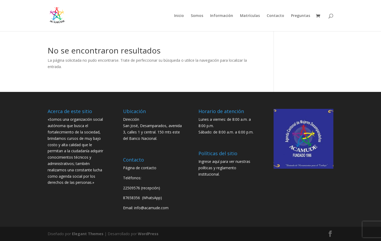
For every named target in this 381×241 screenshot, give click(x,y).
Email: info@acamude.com (146, 207)
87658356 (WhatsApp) (143, 197)
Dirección (131, 119)
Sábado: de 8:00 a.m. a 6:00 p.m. (225, 132)
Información (221, 16)
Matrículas (250, 16)
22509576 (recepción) (141, 187)
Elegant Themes (87, 233)
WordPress (148, 233)
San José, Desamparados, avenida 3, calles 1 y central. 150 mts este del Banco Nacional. (152, 132)
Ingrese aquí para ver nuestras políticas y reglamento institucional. (224, 168)
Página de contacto (139, 167)
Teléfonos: (132, 177)
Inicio (179, 16)
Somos (197, 16)
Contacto (275, 16)
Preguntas (300, 16)
